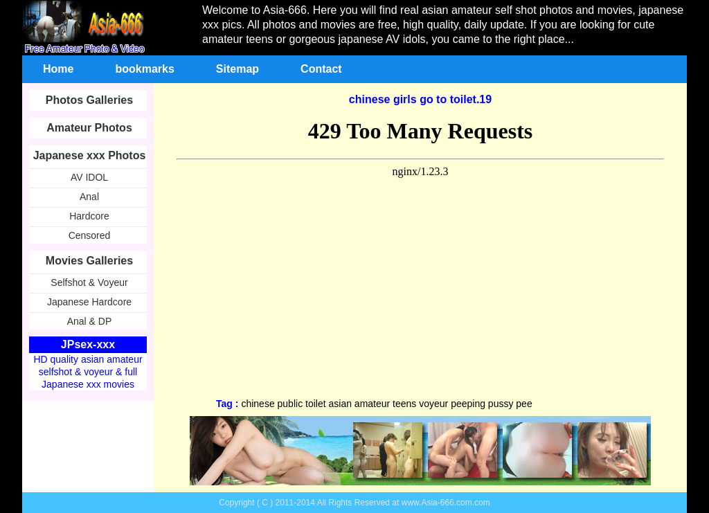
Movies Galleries (89, 261)
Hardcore (89, 216)
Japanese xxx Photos (89, 155)
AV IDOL (89, 177)
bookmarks (144, 69)
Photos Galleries (89, 100)
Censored (90, 235)
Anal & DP (89, 321)
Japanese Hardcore (89, 301)
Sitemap (237, 69)
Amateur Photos (89, 128)
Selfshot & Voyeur (89, 282)
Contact (321, 69)
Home (58, 69)
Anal (89, 196)
